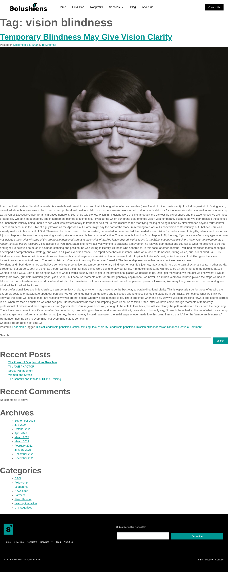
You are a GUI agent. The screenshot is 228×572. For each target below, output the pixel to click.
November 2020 (24, 458)
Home (62, 7)
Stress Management (20, 370)
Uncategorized (23, 507)
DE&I (18, 478)
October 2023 (23, 429)
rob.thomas (49, 44)
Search (4, 335)
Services (116, 7)
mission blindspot (147, 327)
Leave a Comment (190, 327)
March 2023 (22, 437)
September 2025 (25, 420)
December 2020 (24, 454)
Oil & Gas (78, 7)
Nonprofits (96, 7)
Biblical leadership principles (53, 327)
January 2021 (23, 449)
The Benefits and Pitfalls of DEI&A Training (34, 379)
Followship (21, 482)
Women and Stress (20, 374)
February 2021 (24, 445)
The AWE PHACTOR (21, 366)
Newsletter (21, 490)
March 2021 (22, 441)
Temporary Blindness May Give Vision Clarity (86, 36)
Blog (133, 7)
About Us (147, 7)
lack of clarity (100, 327)
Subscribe (197, 536)
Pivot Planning (23, 499)
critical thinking (81, 327)
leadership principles (122, 327)
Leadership (19, 327)
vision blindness (169, 327)
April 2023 (21, 433)
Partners (20, 495)
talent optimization (26, 503)
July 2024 (20, 424)
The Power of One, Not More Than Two (32, 362)
